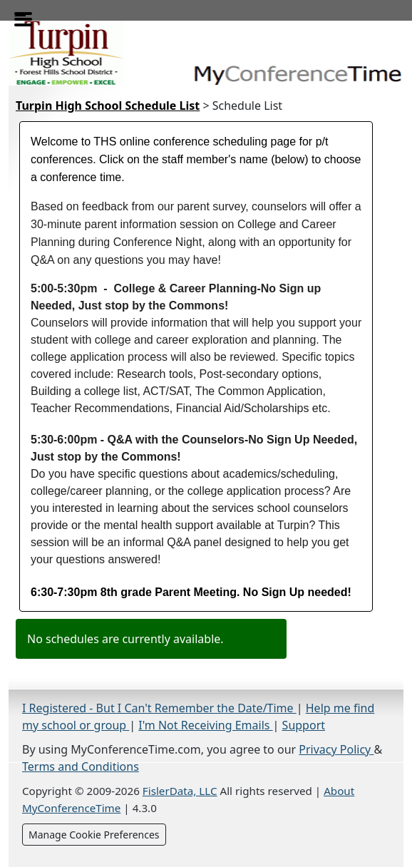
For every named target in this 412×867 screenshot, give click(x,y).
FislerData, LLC (180, 791)
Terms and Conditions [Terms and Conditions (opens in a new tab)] (80, 766)
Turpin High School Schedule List (108, 105)
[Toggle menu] (20, 14)
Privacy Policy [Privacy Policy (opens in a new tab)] (336, 749)
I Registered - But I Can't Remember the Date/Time (159, 708)
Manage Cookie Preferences (94, 834)
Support (303, 725)
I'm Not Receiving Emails (205, 725)
